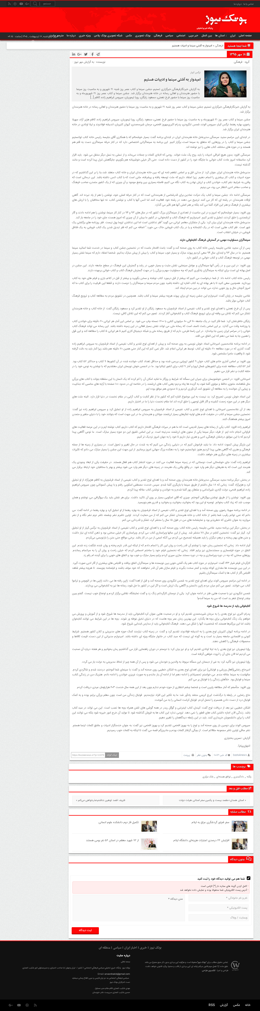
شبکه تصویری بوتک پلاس (108, 35)
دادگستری (238, 777)
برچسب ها (242, 766)
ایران (232, 35)
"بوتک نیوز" (201, 962)
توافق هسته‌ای (223, 777)
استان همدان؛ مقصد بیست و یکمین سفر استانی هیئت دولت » (212, 800)
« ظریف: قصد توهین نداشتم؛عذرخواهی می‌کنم (100, 800)
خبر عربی (193, 35)
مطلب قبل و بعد (240, 788)
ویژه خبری (85, 35)
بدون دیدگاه (240, 859)
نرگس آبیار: (195, 73)
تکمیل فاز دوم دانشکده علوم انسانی (118, 822)
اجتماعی (180, 35)
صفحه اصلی (245, 35)
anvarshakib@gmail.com (117, 974)
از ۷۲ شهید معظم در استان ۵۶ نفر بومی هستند (112, 840)
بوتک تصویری (142, 35)
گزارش (224, 1005)
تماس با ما (248, 4)
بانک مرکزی (207, 777)
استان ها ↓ (221, 35)
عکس (129, 35)
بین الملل (206, 35)
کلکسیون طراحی (208, 970)
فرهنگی (158, 35)
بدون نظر (202, 755)
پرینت (188, 755)
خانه (247, 1005)
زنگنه (249, 777)
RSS (212, 1005)
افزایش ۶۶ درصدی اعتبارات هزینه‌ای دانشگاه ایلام (201, 840)
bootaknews (240, 755)
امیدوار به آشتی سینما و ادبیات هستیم (172, 79)
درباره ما (238, 4)
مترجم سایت (56, 35)
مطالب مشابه (240, 811)
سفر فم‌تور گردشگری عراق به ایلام (210, 822)
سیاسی (169, 35)
